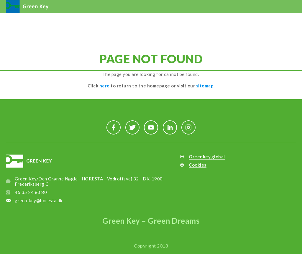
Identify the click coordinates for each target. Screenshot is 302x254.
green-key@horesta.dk (38, 200)
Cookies (197, 164)
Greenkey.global (207, 156)
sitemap (205, 85)
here (104, 85)
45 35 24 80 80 (31, 192)
